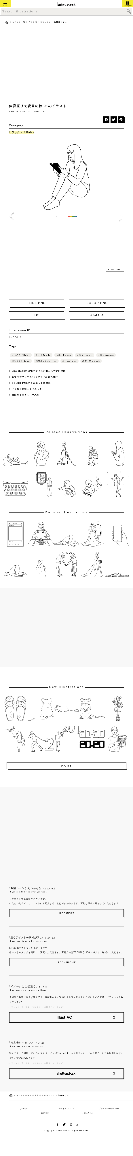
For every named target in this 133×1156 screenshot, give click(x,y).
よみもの (24, 1109)
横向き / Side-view (46, 361)
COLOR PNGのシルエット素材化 (31, 383)
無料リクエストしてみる (25, 395)
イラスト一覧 (18, 22)
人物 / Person (63, 355)
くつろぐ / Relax (21, 355)
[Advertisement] (34, 63)
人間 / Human (84, 355)
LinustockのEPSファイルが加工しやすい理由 (39, 371)
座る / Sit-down (21, 361)
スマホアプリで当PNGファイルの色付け (35, 377)
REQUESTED (115, 269)
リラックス (45, 22)
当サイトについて (66, 1109)
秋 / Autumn (69, 361)
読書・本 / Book (91, 361)
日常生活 (32, 22)
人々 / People (43, 355)
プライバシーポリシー (109, 1109)
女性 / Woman (106, 355)
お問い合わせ (88, 1113)
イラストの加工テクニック (27, 389)
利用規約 (45, 1113)
